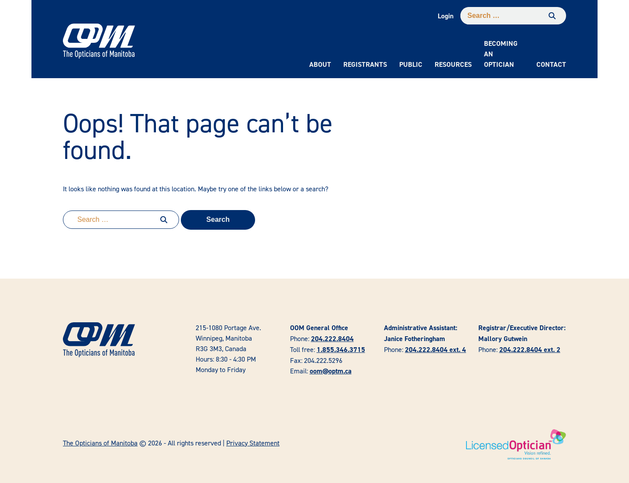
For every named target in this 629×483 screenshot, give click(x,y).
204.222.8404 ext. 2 (529, 349)
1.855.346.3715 (341, 349)
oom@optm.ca (331, 371)
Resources (453, 64)
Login (445, 16)
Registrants (365, 64)
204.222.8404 (332, 338)
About (320, 64)
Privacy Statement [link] (253, 442)
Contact (551, 64)
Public (410, 64)
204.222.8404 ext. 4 (435, 349)
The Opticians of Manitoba (100, 442)
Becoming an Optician (501, 54)
